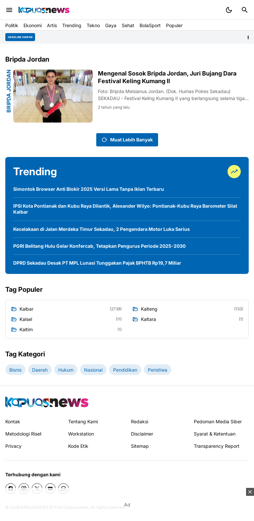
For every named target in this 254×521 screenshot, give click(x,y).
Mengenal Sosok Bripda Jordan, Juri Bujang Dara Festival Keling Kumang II (167, 77)
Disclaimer (142, 434)
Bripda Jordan (8, 91)
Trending (71, 25)
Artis (52, 25)
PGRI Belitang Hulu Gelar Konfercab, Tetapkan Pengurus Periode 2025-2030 (99, 246)
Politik (11, 25)
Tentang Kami (83, 421)
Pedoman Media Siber (218, 421)
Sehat (128, 25)
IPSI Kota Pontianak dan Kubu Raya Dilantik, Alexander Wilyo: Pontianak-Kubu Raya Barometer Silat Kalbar (125, 209)
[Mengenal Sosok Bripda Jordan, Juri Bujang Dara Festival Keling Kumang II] (53, 96)
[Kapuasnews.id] (46, 401)
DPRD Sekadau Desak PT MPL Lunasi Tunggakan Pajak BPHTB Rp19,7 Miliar (97, 263)
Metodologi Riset (23, 434)
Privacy (13, 446)
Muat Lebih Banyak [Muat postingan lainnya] (127, 140)
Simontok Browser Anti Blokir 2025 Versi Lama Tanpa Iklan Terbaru (88, 189)
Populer (174, 25)
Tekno (93, 25)
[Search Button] (244, 10)
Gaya (110, 25)
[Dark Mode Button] (228, 10)
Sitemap (140, 446)
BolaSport (150, 25)
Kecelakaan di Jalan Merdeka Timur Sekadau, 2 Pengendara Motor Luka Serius (101, 229)
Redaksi (139, 421)
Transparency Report (216, 446)
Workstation (81, 434)
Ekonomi (32, 25)
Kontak (12, 421)
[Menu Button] (9, 10)
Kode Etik (78, 446)
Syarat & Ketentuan (214, 434)
